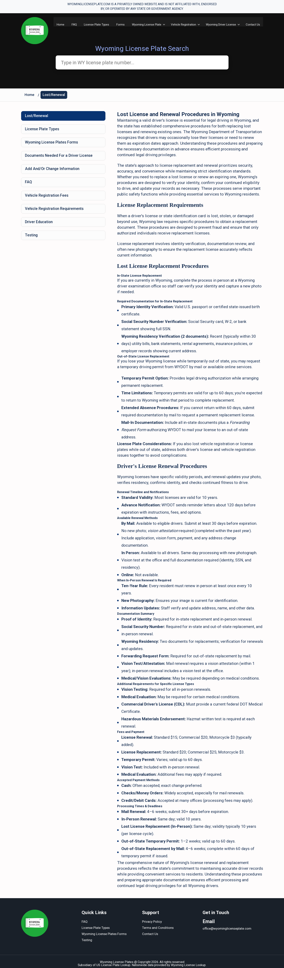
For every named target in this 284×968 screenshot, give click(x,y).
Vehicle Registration (183, 24)
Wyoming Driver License (221, 24)
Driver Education (39, 225)
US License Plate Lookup (113, 961)
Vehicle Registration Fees (47, 198)
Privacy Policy (152, 917)
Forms (119, 24)
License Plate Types (95, 24)
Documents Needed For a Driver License (60, 157)
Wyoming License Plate (146, 24)
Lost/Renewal (54, 95)
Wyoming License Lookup (188, 961)
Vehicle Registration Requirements (55, 212)
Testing (31, 239)
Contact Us (253, 24)
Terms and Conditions (158, 924)
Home (58, 24)
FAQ (72, 24)
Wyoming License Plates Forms (52, 144)
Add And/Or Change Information (53, 171)
